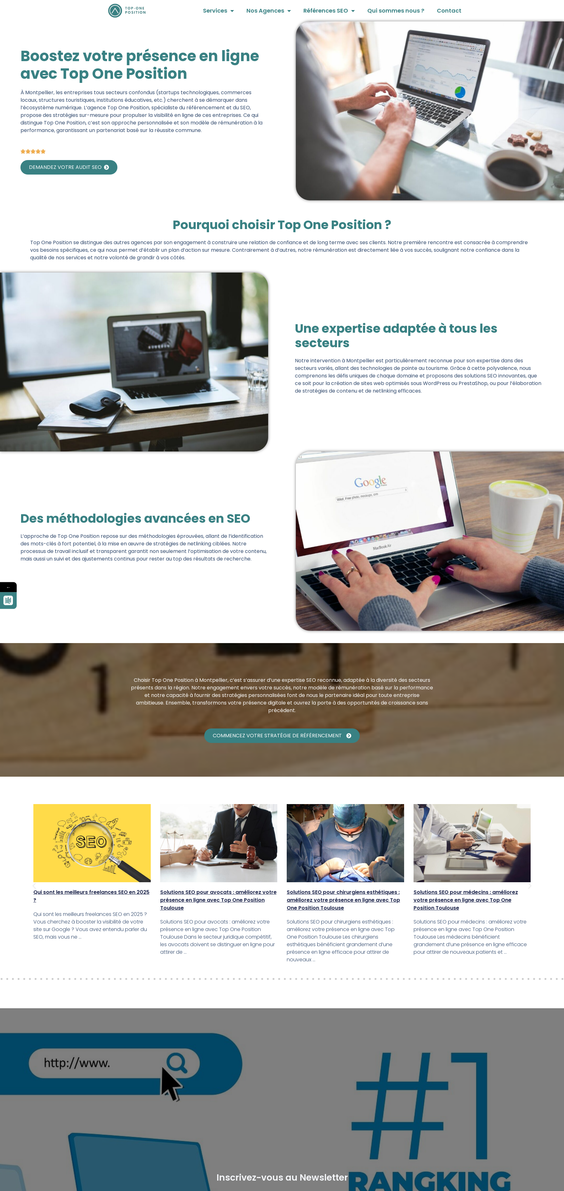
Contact (449, 10)
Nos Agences (268, 11)
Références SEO (329, 11)
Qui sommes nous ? (395, 10)
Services (218, 11)
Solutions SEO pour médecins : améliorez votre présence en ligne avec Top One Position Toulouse (466, 900)
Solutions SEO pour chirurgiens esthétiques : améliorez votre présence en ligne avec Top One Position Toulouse (343, 900)
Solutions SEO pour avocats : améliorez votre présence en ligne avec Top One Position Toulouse (218, 900)
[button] (34, 885)
